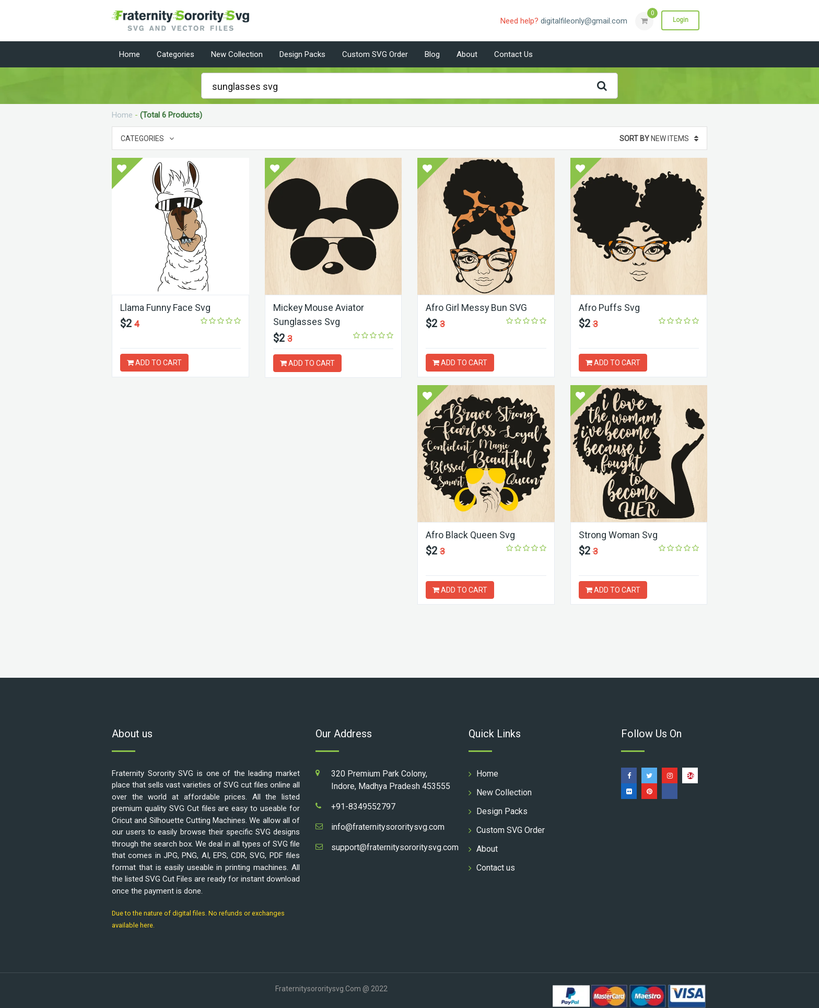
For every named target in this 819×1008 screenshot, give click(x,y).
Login (680, 20)
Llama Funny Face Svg (166, 307)
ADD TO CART (154, 362)
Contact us (513, 54)
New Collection (237, 54)
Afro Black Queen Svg (164, 534)
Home (129, 54)
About (467, 54)
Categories (175, 54)
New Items (658, 138)
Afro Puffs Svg (609, 307)
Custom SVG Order (375, 54)
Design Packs (302, 54)
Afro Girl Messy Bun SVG (477, 307)
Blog (432, 54)
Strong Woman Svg (313, 534)
